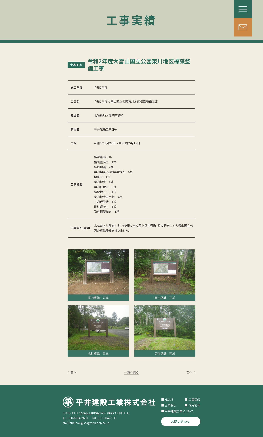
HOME (169, 399)
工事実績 (194, 399)
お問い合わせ (180, 421)
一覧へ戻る (131, 373)
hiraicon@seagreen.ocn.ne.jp (89, 423)
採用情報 (194, 405)
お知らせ (170, 405)
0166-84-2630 (78, 418)
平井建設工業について (179, 411)
